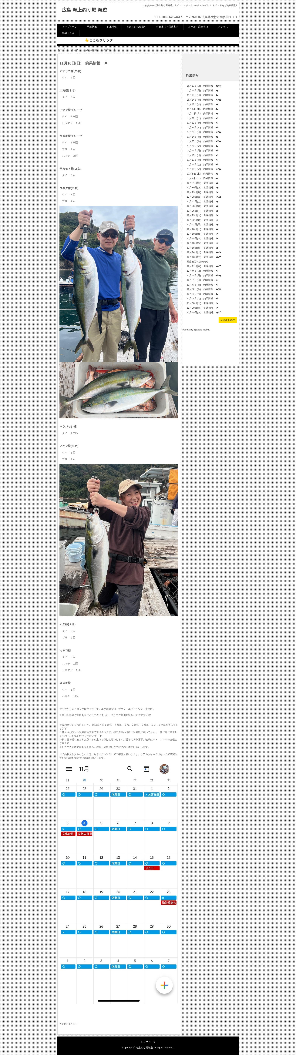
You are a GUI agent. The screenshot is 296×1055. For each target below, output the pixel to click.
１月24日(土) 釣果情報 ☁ (202, 136)
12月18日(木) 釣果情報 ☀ (202, 238)
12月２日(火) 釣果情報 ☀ (202, 298)
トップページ (69, 26)
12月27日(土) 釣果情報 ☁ (202, 201)
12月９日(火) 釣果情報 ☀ (202, 270)
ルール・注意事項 (198, 26)
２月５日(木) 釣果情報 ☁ (202, 109)
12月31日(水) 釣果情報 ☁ (202, 183)
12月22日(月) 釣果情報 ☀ (202, 220)
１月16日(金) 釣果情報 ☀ (202, 164)
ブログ (74, 49)
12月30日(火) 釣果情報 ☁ (204, 187)
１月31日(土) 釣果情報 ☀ (202, 118)
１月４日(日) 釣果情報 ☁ (202, 178)
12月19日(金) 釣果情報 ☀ (202, 233)
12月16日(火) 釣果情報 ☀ (202, 243)
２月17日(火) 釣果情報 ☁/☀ (204, 85)
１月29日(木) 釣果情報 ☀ (202, 127)
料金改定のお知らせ (198, 261)
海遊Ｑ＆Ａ (68, 33)
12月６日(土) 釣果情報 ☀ (202, 284)
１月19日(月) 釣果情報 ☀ (202, 150)
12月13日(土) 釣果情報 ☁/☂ (204, 257)
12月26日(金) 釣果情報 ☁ (202, 206)
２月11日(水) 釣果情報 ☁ (202, 104)
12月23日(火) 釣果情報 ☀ (202, 215)
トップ (61, 49)
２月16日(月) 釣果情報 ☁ (202, 90)
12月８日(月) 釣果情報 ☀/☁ (204, 275)
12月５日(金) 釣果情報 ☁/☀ (204, 289)
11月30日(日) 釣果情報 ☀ (202, 303)
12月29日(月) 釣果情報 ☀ (202, 192)
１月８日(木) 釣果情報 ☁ (202, 173)
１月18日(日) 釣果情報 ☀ (202, 155)
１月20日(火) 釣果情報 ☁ (202, 146)
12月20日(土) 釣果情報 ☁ (202, 229)
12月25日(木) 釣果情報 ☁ (202, 210)
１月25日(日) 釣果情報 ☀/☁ (204, 132)
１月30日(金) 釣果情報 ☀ (202, 122)
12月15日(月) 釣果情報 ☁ (202, 247)
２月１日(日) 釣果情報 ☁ (202, 113)
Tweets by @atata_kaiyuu (196, 329)
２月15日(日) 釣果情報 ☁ (202, 95)
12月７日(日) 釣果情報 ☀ (202, 280)
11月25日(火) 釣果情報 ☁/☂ (204, 312)
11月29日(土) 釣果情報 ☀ (202, 307)
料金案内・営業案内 (167, 26)
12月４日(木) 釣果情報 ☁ (202, 294)
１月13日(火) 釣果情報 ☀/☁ (204, 169)
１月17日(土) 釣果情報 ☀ (202, 159)
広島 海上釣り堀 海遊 (84, 9)
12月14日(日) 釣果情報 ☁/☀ (204, 252)
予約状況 (92, 26)
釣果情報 (112, 26)
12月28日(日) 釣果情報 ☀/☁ (204, 196)
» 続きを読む (227, 320)
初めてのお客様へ (136, 26)
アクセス (223, 26)
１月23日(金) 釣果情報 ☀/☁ (204, 141)
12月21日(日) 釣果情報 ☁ (202, 224)
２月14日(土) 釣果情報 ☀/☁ (204, 99)
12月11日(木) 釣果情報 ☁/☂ (204, 266)
